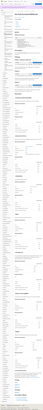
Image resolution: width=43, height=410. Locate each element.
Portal (33, 4)
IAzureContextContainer (29, 146)
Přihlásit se (40, 1)
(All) (16, 119)
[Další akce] (41, 11)
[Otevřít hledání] (37, 1)
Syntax (16, 21)
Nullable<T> (32, 186)
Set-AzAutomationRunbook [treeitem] (8, 26)
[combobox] (7, 12)
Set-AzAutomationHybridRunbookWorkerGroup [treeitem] (8, 16)
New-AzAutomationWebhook (22, 399)
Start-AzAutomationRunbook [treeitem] (8, 45)
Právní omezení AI (3, 407)
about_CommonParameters (35, 377)
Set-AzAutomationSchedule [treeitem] (8, 29)
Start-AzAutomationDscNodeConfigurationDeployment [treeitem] (8, 41)
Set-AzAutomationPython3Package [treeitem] (8, 22)
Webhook (17, 392)
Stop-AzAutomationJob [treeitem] (8, 56)
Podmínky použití (20, 409)
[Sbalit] (12, 10)
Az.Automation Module (20, 17)
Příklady (17, 23)
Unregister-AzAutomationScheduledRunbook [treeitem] (8, 65)
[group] (28, 64)
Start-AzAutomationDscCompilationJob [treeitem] (8, 37)
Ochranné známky (27, 409)
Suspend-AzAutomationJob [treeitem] (7, 59)
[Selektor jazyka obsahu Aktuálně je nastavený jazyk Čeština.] (3, 405)
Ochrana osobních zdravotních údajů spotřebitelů (8, 409)
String (37, 108)
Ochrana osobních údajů (24, 407)
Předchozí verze (10, 407)
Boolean (35, 186)
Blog (14, 407)
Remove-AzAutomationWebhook (22, 400)
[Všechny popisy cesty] (15, 11)
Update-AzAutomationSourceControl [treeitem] (8, 70)
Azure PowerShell (20, 11)
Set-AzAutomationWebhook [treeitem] (8, 34)
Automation (32, 11)
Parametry (17, 25)
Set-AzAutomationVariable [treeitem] (8, 31)
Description (17, 22)
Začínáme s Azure (38, 4)
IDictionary (35, 265)
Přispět (18, 407)
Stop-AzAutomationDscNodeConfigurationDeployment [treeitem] (8, 53)
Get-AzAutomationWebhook (21, 397)
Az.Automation (27, 11)
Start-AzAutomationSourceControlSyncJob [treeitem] (8, 49)
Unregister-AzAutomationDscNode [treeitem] (8, 62)
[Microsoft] (2, 1)
